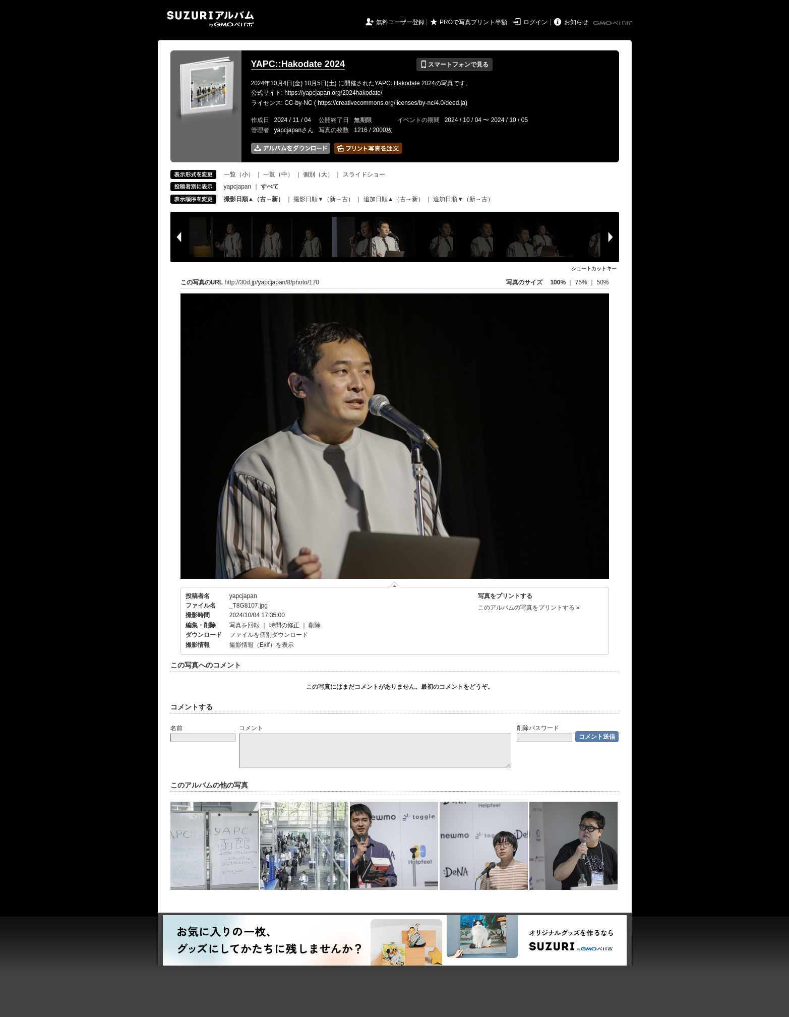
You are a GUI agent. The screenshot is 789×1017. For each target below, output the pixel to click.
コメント (251, 728)
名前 (176, 728)
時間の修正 (284, 625)
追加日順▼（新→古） (463, 199)
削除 (315, 625)
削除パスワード (538, 728)
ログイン (535, 22)
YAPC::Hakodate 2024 (298, 64)
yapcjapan (238, 186)
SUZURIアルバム (210, 19)
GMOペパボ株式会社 (613, 23)
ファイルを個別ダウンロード (268, 634)
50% (602, 282)
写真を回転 (244, 625)
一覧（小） (239, 174)
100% (558, 282)
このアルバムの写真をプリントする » (529, 607)
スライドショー (364, 174)
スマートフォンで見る (454, 64)
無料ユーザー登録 (400, 22)
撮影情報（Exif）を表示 (261, 644)
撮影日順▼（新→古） (323, 199)
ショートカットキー (594, 268)
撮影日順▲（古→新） (254, 199)
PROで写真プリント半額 (473, 22)
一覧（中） (278, 174)
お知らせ (576, 22)
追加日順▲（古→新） (393, 199)
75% (582, 282)
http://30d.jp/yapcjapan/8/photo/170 (272, 282)
